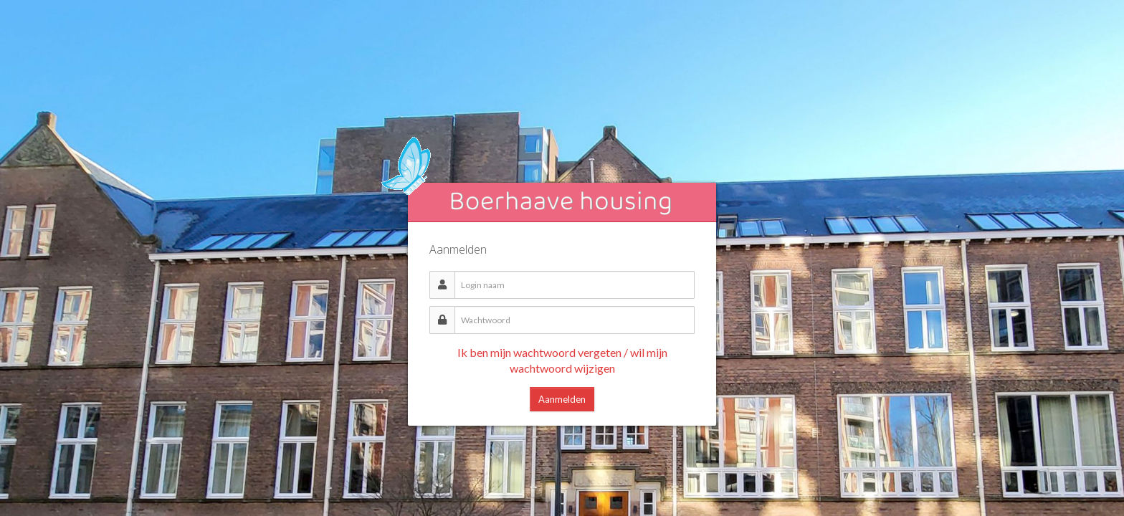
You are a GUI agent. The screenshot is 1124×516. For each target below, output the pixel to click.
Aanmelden (562, 399)
